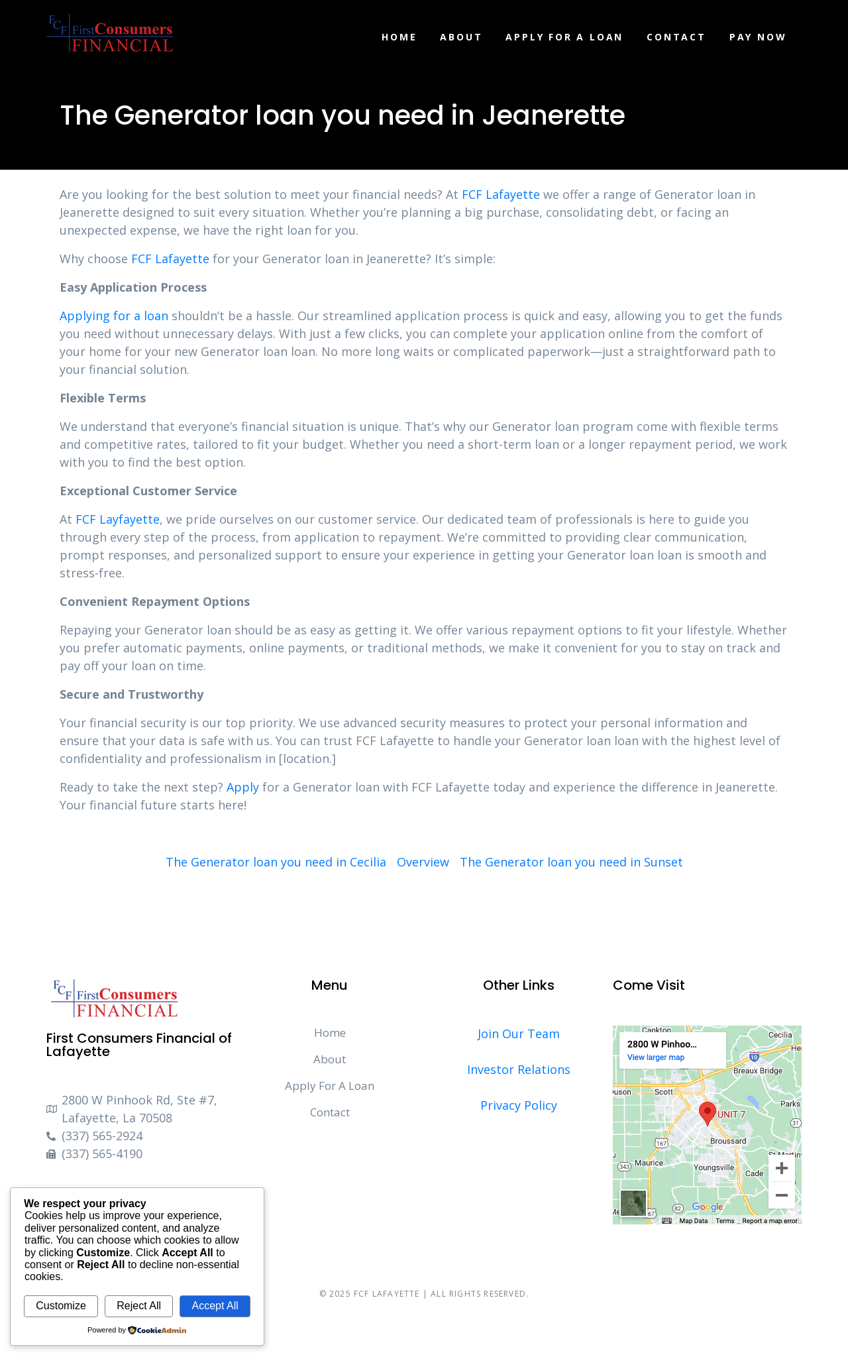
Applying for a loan (114, 316)
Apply (243, 787)
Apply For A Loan (564, 36)
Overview (423, 862)
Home (399, 36)
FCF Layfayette (118, 519)
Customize (61, 1305)
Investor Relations (518, 1069)
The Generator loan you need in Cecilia (276, 862)
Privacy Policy (518, 1105)
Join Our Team (519, 1033)
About (461, 36)
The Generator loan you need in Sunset (571, 862)
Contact (676, 36)
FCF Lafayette (501, 194)
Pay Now (758, 36)
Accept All (214, 1305)
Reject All (139, 1305)
